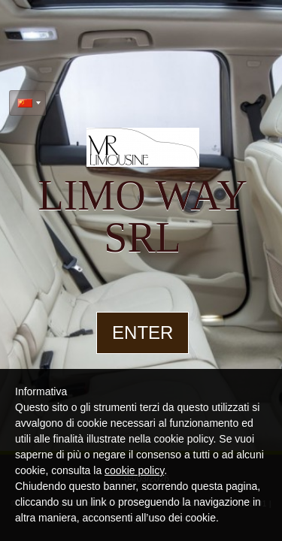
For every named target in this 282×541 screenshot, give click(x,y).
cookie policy (134, 470)
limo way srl (142, 216)
